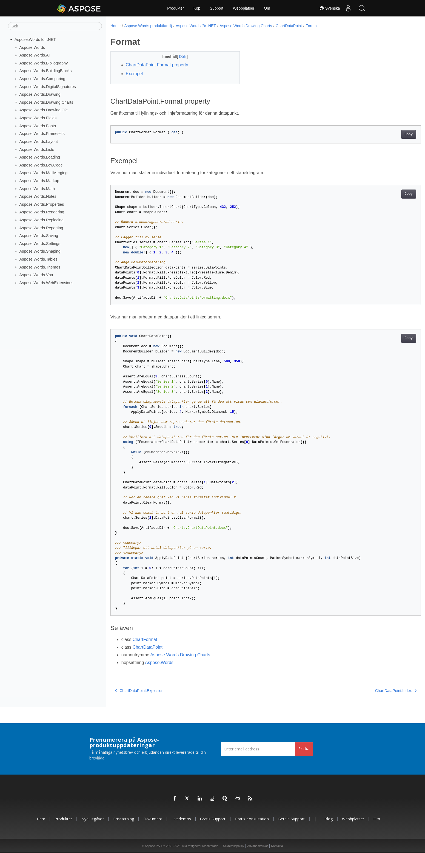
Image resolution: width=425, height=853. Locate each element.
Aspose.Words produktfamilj (148, 26)
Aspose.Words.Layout (38, 141)
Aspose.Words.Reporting (41, 227)
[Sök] (55, 26)
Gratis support (213, 818)
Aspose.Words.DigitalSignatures (47, 86)
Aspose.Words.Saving (38, 235)
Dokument (152, 818)
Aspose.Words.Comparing (42, 79)
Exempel (134, 73)
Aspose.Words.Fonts (37, 126)
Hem (41, 818)
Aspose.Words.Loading (39, 157)
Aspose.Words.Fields (38, 118)
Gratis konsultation (252, 818)
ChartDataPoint (289, 26)
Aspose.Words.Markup (39, 181)
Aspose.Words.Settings (39, 243)
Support (216, 8)
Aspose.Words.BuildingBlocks (45, 71)
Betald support (291, 818)
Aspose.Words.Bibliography (43, 63)
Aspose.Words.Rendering (41, 212)
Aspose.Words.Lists (36, 149)
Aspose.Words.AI (34, 55)
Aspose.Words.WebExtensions (46, 283)
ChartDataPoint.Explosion (139, 690)
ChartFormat (145, 639)
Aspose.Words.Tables (38, 259)
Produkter (175, 8)
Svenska (329, 8)
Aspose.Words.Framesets (42, 133)
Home (115, 26)
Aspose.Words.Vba (36, 275)
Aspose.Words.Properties (41, 204)
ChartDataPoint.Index (374, 690)
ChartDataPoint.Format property (157, 65)
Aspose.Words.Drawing (40, 94)
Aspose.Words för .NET (35, 39)
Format (312, 26)
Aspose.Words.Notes (37, 196)
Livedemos (181, 818)
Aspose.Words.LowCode (41, 165)
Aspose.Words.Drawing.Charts (46, 102)
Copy (387, 134)
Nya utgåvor (92, 818)
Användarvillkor (257, 846)
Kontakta (277, 846)
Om (267, 8)
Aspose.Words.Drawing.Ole (43, 110)
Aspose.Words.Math (37, 188)
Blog (328, 818)
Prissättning (123, 818)
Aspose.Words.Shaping (40, 251)
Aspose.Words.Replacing (41, 220)
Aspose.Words (32, 47)
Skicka (303, 748)
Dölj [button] (178, 56)
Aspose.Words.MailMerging (43, 173)
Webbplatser (243, 8)
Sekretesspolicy (233, 846)
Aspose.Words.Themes (39, 267)
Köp (196, 8)
